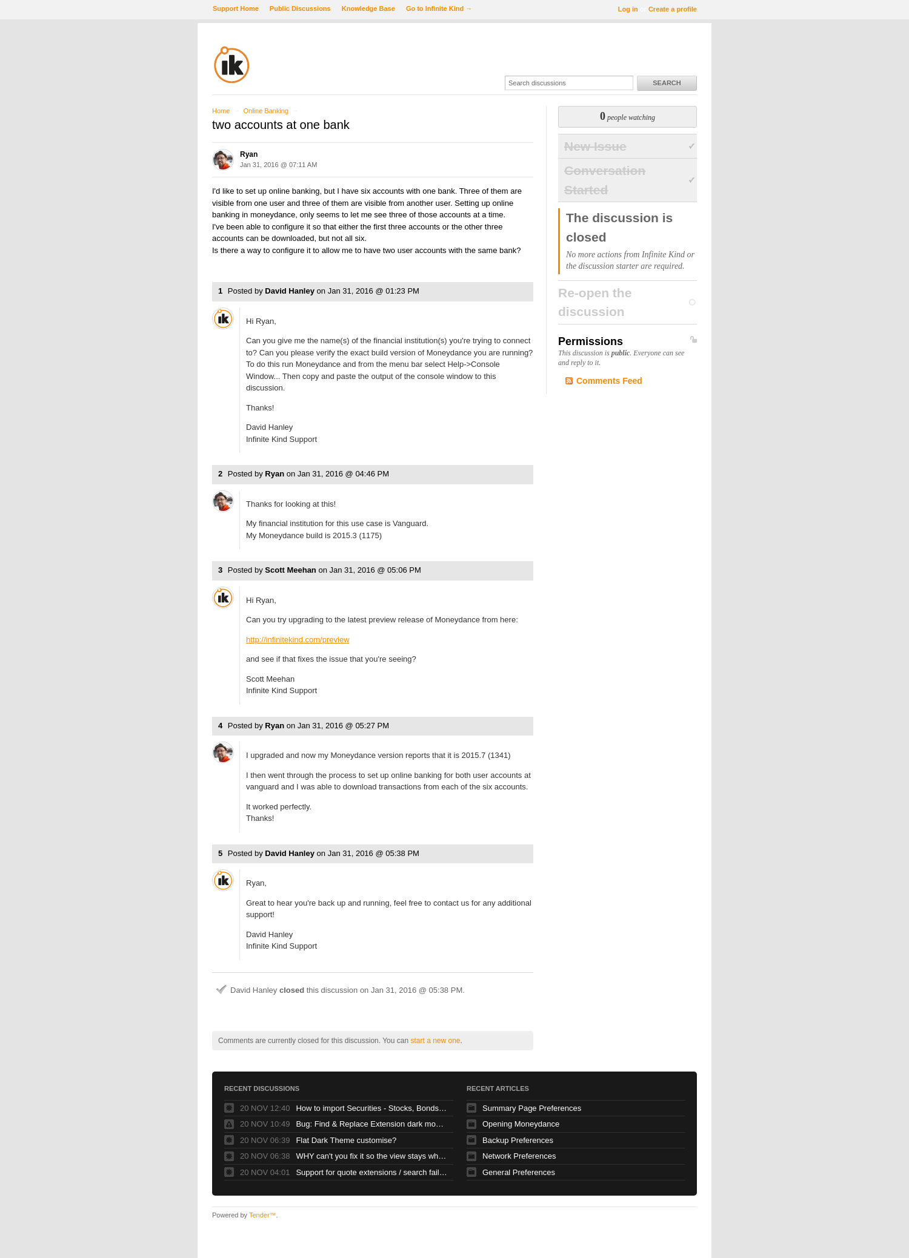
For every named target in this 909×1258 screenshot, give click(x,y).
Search (667, 83)
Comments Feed (609, 381)
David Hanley (290, 290)
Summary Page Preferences (531, 1108)
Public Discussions (300, 8)
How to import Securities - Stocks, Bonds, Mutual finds (371, 1108)
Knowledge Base (368, 8)
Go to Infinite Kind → (439, 8)
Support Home (236, 8)
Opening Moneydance (520, 1123)
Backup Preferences (517, 1140)
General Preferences (518, 1172)
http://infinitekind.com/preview (298, 639)
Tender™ (262, 1215)
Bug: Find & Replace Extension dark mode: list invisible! (371, 1123)
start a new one (435, 1040)
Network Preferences (519, 1156)
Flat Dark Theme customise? (346, 1140)
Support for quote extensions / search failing (371, 1172)
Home (221, 110)
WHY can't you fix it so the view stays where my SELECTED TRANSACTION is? (371, 1156)
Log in (628, 9)
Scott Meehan (290, 570)
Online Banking (265, 110)
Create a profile (672, 9)
